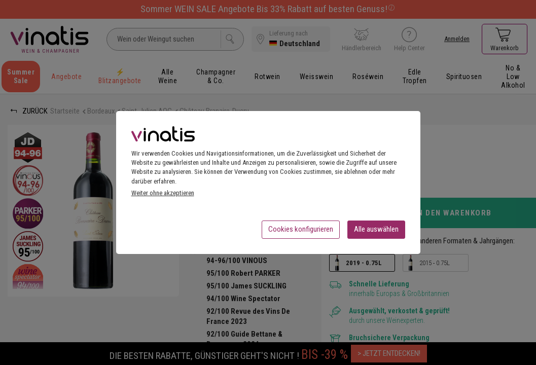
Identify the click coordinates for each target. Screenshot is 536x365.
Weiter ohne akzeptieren (162, 196)
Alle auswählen (376, 232)
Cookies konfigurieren (300, 232)
